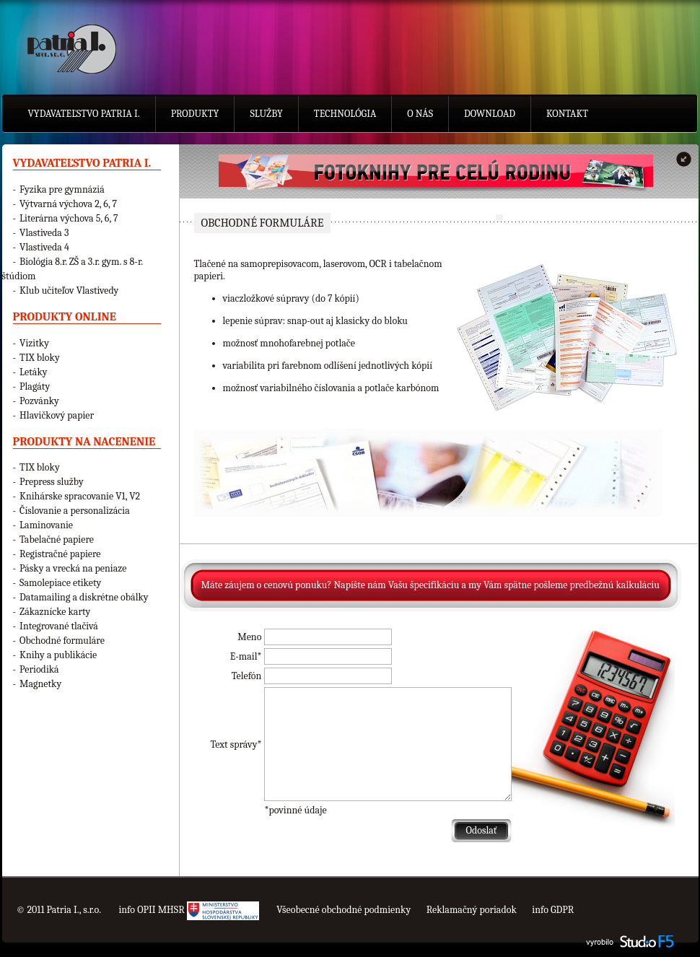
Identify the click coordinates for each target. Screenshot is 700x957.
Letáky (33, 372)
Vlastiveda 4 (44, 247)
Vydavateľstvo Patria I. (84, 114)
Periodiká (39, 669)
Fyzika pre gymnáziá (62, 189)
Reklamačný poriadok (471, 910)
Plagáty (34, 386)
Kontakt (567, 114)
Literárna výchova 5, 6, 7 (68, 218)
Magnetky (40, 684)
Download (489, 114)
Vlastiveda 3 (44, 233)
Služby (266, 114)
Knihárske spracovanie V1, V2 (79, 496)
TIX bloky (39, 357)
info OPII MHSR (188, 910)
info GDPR (553, 910)
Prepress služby (51, 482)
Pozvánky (39, 401)
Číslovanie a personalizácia (74, 510)
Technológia (345, 114)
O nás (420, 114)
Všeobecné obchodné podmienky (343, 910)
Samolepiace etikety (60, 583)
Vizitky (34, 343)
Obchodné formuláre (62, 640)
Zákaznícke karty (54, 612)
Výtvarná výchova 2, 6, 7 (68, 204)
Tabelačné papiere (56, 539)
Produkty (195, 114)
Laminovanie (46, 525)
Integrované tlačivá (58, 626)
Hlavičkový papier (56, 415)
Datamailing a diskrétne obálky (83, 597)
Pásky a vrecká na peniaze (72, 568)
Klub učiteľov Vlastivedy (68, 290)
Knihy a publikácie (58, 655)
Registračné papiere (59, 554)
